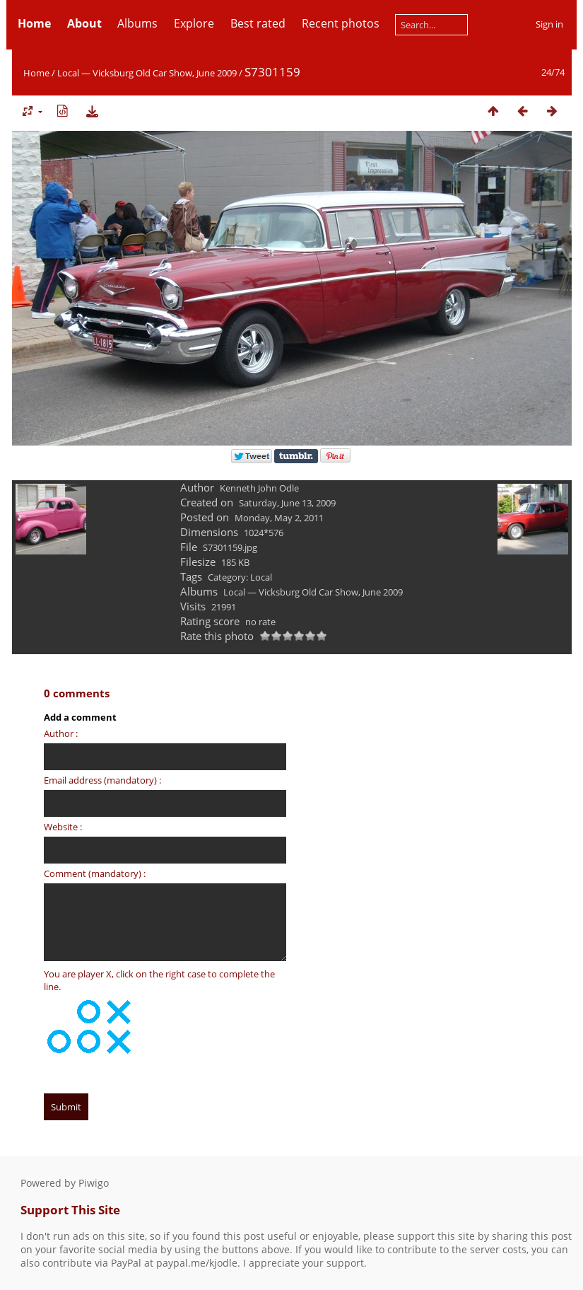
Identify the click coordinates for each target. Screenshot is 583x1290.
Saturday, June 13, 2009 (287, 502)
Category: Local (240, 577)
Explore (194, 23)
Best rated (257, 23)
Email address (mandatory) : (102, 780)
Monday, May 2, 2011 (279, 517)
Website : (63, 826)
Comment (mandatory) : (95, 873)
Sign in (549, 24)
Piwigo (93, 1183)
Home (36, 72)
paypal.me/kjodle (196, 1262)
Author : (61, 733)
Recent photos (340, 23)
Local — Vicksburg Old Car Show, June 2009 (147, 72)
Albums (137, 23)
